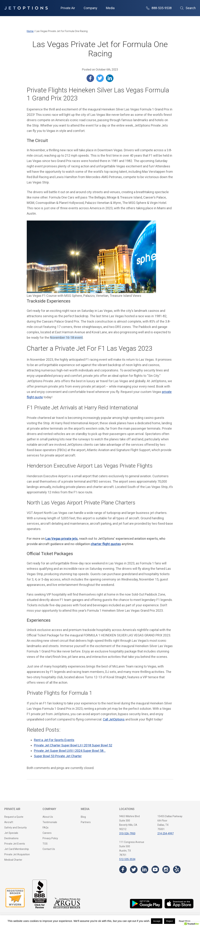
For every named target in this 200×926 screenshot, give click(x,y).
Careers (47, 832)
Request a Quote (13, 816)
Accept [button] (156, 921)
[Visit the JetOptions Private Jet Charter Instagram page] (166, 869)
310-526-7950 (127, 833)
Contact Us (49, 849)
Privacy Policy (50, 838)
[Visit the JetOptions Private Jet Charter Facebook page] (123, 869)
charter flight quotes (106, 544)
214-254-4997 (165, 833)
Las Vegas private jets (61, 538)
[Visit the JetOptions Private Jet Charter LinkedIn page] (144, 869)
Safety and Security (15, 827)
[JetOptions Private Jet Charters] (26, 8)
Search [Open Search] (188, 8)
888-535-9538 (159, 8)
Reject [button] (169, 921)
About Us (48, 816)
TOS (45, 843)
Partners (86, 822)
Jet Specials (11, 832)
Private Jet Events (14, 843)
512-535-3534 (127, 859)
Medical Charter (13, 859)
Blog (83, 816)
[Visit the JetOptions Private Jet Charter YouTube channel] (155, 869)
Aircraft (8, 822)
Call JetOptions (114, 719)
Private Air (68, 8)
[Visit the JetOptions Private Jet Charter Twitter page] (134, 869)
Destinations (11, 838)
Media (110, 8)
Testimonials (50, 822)
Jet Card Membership (16, 849)
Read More (184, 921)
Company (90, 8)
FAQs (45, 827)
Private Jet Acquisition (17, 854)
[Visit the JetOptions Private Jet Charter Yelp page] (177, 869)
